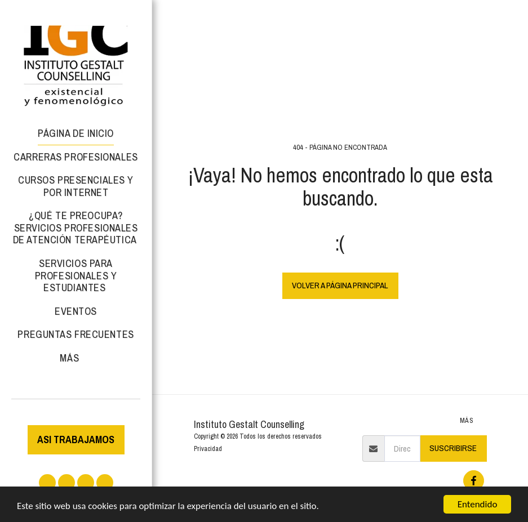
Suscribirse (453, 448)
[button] (47, 482)
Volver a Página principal (340, 285)
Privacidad (208, 448)
